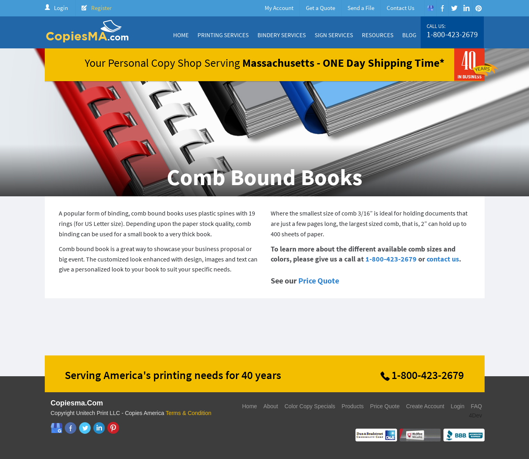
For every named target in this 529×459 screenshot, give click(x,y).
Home (181, 35)
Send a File (360, 8)
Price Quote (318, 280)
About (271, 406)
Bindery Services (282, 35)
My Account (279, 8)
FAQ (476, 406)
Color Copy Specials (309, 406)
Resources (377, 35)
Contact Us (400, 8)
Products (352, 406)
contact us (443, 258)
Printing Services (223, 35)
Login (61, 8)
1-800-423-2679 (452, 34)
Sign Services (334, 35)
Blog (409, 35)
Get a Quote (320, 8)
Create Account (425, 406)
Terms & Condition (188, 413)
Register (101, 8)
